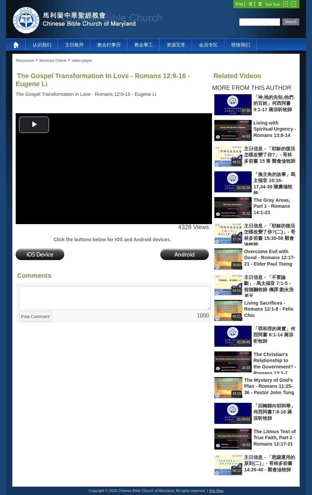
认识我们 (42, 44)
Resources (25, 60)
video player (82, 60)
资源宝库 (176, 44)
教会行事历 (109, 44)
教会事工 (143, 44)
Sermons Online (52, 60)
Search (291, 22)
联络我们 (240, 44)
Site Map (216, 491)
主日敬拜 (74, 44)
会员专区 (208, 44)
